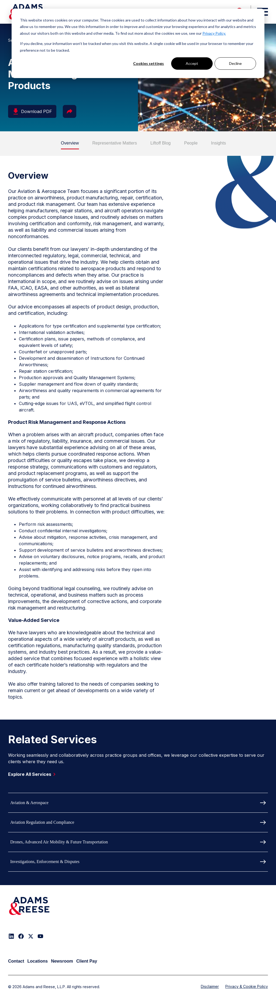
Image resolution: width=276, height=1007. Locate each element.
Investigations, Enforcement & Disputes (45, 861)
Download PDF (32, 111)
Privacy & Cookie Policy (246, 986)
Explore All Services (33, 774)
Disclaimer (210, 986)
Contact (16, 961)
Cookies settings (148, 63)
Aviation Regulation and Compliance (42, 822)
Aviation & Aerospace (29, 802)
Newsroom (62, 961)
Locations (37, 961)
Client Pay (86, 961)
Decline (235, 63)
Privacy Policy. (214, 33)
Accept (192, 63)
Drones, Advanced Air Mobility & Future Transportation (59, 842)
